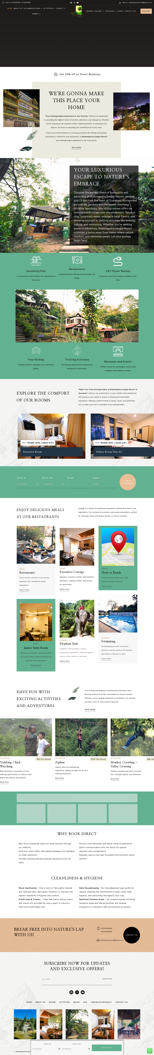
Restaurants (28, 570)
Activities (49, 8)
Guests (96, 478)
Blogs (120, 11)
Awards (89, 11)
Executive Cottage (73, 570)
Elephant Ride (70, 641)
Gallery (99, 11)
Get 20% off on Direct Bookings (79, 74)
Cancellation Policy (101, 1002)
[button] (19, 436)
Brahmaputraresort (23, 1051)
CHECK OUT (77, 1044)
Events (61, 8)
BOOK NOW (106, 1048)
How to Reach (112, 570)
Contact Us (130, 11)
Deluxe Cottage (32, 450)
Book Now (59, 782)
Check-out (47, 478)
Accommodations (33, 8)
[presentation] (83, 981)
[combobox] (79, 484)
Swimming (110, 639)
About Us (17, 8)
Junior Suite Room (36, 645)
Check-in (21, 478)
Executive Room (105, 452)
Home (9, 8)
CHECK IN (47, 1044)
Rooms (70, 478)
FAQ (85, 1002)
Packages (111, 11)
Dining (36, 14)
